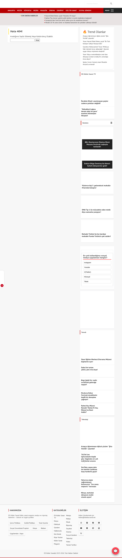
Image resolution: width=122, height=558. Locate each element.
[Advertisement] (97, 309)
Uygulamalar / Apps (16, 533)
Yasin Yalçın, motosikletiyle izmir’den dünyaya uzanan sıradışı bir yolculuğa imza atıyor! (95, 56)
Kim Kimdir (57, 533)
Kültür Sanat (58, 540)
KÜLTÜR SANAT (71, 10)
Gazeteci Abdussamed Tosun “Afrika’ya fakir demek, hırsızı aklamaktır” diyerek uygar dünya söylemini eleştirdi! (96, 48)
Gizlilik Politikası (29, 522)
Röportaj (69, 525)
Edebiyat (57, 524)
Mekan (68, 518)
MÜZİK (19, 10)
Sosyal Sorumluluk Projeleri (19, 528)
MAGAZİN (43, 10)
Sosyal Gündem (71, 534)
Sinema (68, 531)
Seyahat (69, 528)
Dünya (56, 520)
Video (68, 541)
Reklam (43, 528)
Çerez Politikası (15, 522)
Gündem (57, 527)
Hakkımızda (58, 530)
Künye (35, 528)
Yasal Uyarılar (43, 522)
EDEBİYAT (60, 10)
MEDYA (35, 10)
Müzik (68, 521)
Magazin (57, 543)
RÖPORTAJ (27, 10)
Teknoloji (69, 538)
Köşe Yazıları (58, 537)
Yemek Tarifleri (71, 544)
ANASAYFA (11, 10)
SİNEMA (52, 10)
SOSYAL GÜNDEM (85, 10)
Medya (68, 515)
